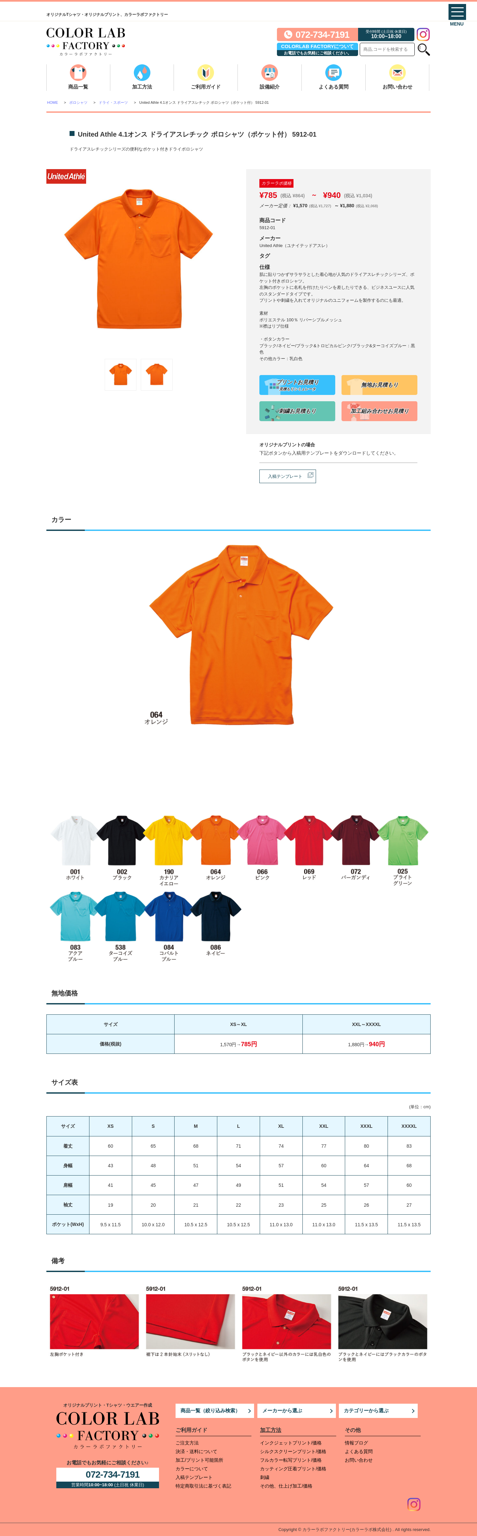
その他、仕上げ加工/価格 (286, 1486)
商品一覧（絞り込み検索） (210, 1410)
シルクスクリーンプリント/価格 (293, 1451)
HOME (52, 102)
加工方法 (142, 87)
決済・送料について (196, 1451)
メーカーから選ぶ (282, 1410)
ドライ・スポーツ (113, 102)
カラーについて (192, 1468)
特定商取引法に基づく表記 (203, 1486)
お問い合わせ (397, 87)
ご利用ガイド (206, 87)
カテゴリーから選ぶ (366, 1410)
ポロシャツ (78, 102)
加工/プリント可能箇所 (199, 1460)
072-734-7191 (322, 35)
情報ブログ (356, 1442)
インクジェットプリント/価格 (291, 1442)
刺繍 (264, 1477)
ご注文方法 (187, 1442)
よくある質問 (333, 87)
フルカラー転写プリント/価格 (291, 1460)
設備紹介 (270, 87)
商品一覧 (78, 87)
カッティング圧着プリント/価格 (293, 1468)
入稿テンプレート (285, 476)
